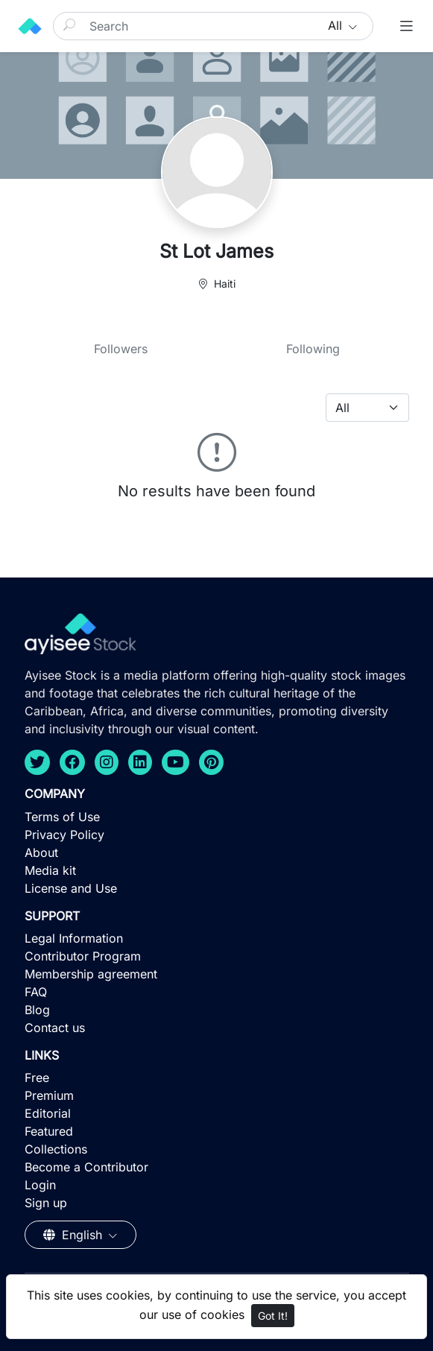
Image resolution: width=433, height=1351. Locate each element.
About (41, 852)
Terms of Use (62, 816)
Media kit (50, 870)
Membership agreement (91, 973)
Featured (49, 1131)
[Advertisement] (216, 1242)
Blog (37, 1009)
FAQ (36, 991)
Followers (121, 348)
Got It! (273, 1315)
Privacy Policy (64, 834)
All (337, 25)
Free (37, 1077)
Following (313, 348)
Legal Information (74, 938)
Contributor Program (83, 956)
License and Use (71, 888)
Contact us (55, 1027)
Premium (49, 1095)
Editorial (48, 1113)
